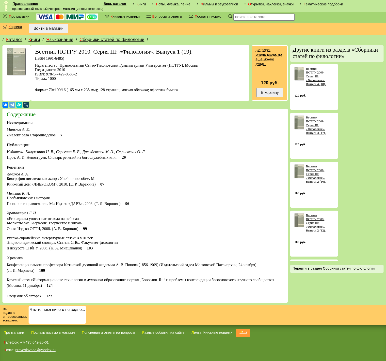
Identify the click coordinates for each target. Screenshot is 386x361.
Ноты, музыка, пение (173, 4)
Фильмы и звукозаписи (219, 4)
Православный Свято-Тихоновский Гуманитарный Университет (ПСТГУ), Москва (129, 65)
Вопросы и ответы (167, 16)
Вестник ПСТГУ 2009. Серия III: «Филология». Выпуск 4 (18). (316, 76)
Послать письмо (208, 16)
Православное (25, 4)
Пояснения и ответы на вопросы (108, 332)
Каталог (14, 39)
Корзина (15, 27)
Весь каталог (114, 4)
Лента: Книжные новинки (212, 332)
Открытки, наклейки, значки (271, 4)
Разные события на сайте (163, 332)
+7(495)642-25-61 (34, 342)
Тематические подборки (323, 4)
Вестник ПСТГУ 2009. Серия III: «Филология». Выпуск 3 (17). (316, 125)
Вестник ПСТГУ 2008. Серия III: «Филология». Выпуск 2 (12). (316, 222)
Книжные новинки (125, 16)
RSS (243, 332)
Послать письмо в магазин (53, 332)
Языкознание (59, 39)
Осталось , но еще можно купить (269, 57)
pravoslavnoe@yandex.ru (35, 350)
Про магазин (19, 16)
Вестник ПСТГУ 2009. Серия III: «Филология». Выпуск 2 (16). (316, 173)
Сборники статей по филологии (112, 39)
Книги (141, 4)
